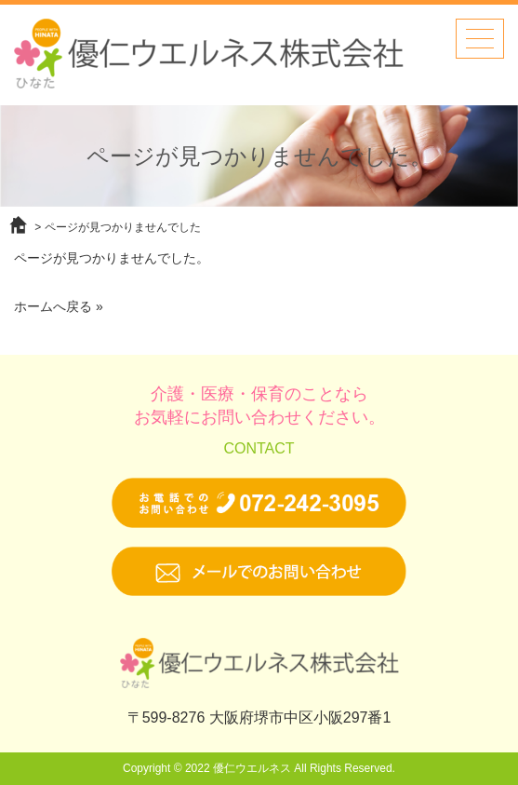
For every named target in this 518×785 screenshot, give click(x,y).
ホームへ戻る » (58, 306)
